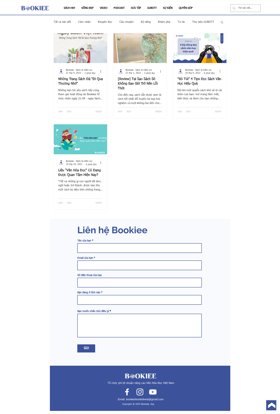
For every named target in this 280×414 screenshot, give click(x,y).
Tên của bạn (84, 241)
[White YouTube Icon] (152, 392)
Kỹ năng (146, 22)
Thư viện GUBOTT (203, 22)
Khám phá (164, 22)
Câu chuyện (126, 22)
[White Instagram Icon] (140, 392)
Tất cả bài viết (62, 22)
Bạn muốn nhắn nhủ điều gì (93, 311)
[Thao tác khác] (102, 71)
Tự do (181, 22)
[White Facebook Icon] (127, 392)
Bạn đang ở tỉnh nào (88, 292)
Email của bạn (85, 258)
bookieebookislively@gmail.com (145, 399)
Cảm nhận (84, 22)
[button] (69, 6)
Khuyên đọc (105, 22)
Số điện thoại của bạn (89, 275)
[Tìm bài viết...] (245, 8)
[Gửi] (86, 348)
